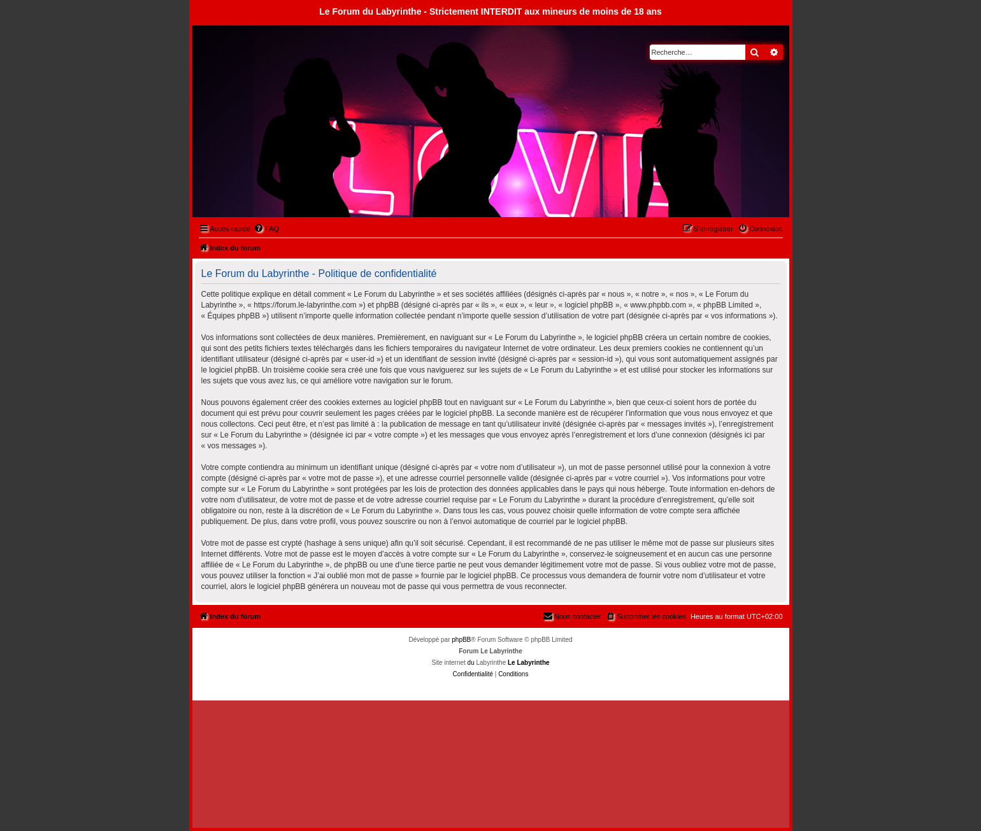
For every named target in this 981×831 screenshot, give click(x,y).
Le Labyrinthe (529, 662)
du (471, 662)
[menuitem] (266, 228)
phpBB (461, 639)
